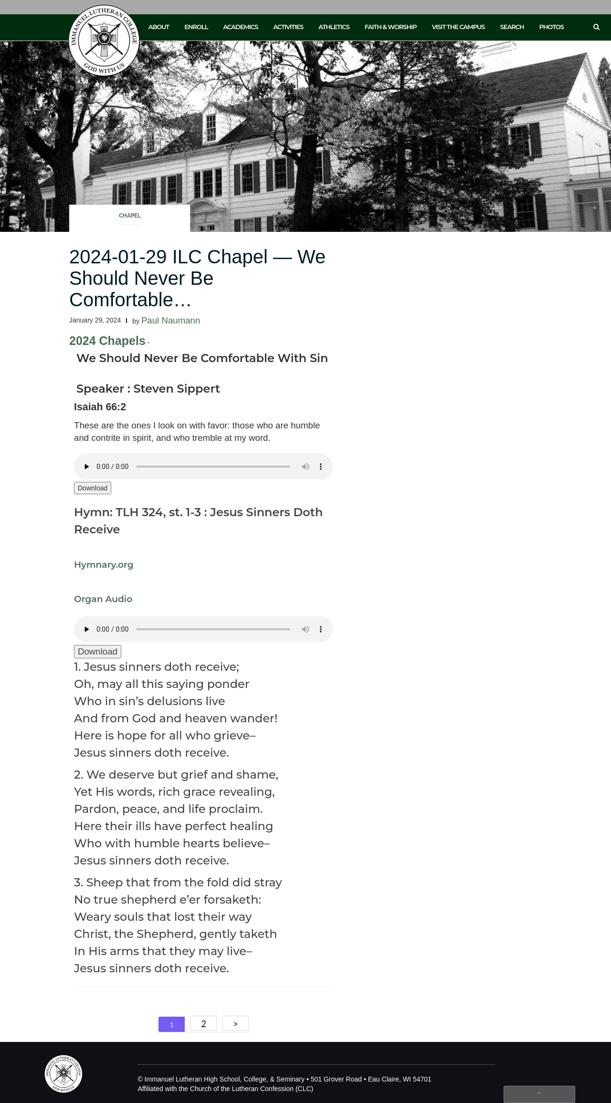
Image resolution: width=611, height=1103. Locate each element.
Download (92, 488)
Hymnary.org (104, 564)
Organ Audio (103, 598)
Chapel (130, 215)
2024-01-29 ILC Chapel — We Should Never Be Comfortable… (197, 278)
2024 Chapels (107, 340)
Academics (240, 27)
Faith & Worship (391, 27)
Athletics (333, 27)
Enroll (196, 27)
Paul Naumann (170, 320)
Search (512, 27)
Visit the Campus (458, 27)
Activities (288, 27)
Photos (551, 27)
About (158, 27)
